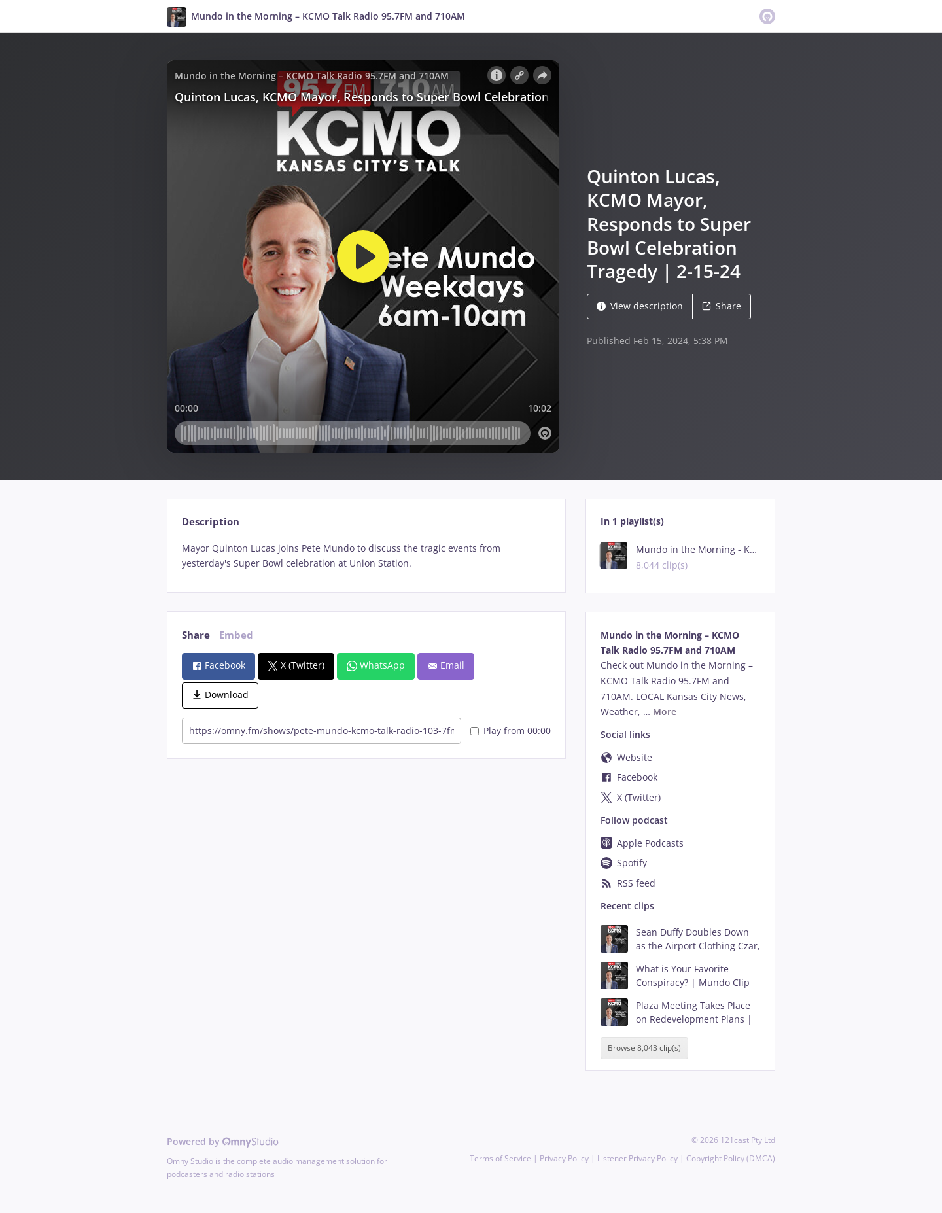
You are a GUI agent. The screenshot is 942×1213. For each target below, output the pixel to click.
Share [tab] (196, 635)
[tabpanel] (366, 556)
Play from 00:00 (510, 730)
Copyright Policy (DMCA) (730, 1158)
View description (640, 306)
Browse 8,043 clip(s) (644, 1048)
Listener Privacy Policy (637, 1158)
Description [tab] (210, 522)
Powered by (223, 1141)
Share (721, 306)
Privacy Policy (564, 1158)
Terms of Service (500, 1158)
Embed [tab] (236, 635)
